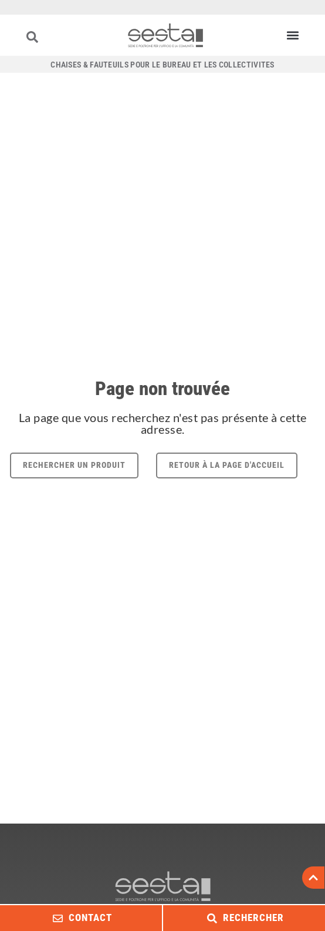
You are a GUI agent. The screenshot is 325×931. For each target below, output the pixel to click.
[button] (292, 35)
